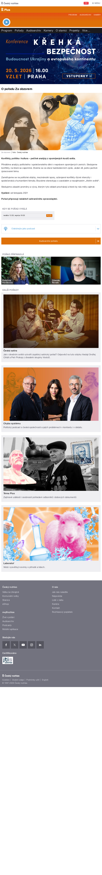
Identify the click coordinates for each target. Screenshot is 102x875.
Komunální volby (10, 596)
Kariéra (55, 604)
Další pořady (10, 290)
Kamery (97, 15)
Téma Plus (9, 493)
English (45, 680)
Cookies (5, 680)
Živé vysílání (8, 617)
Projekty (74, 30)
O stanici (61, 30)
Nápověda (57, 596)
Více (86, 30)
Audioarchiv (85, 15)
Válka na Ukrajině (10, 592)
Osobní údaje (18, 680)
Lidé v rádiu (57, 600)
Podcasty (7, 625)
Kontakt (56, 608)
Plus (49, 215)
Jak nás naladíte (60, 592)
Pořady (19, 30)
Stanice (6, 600)
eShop (5, 604)
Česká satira (10, 350)
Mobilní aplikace (10, 629)
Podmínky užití (32, 680)
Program (73, 15)
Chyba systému (12, 423)
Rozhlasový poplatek (62, 612)
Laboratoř (8, 563)
